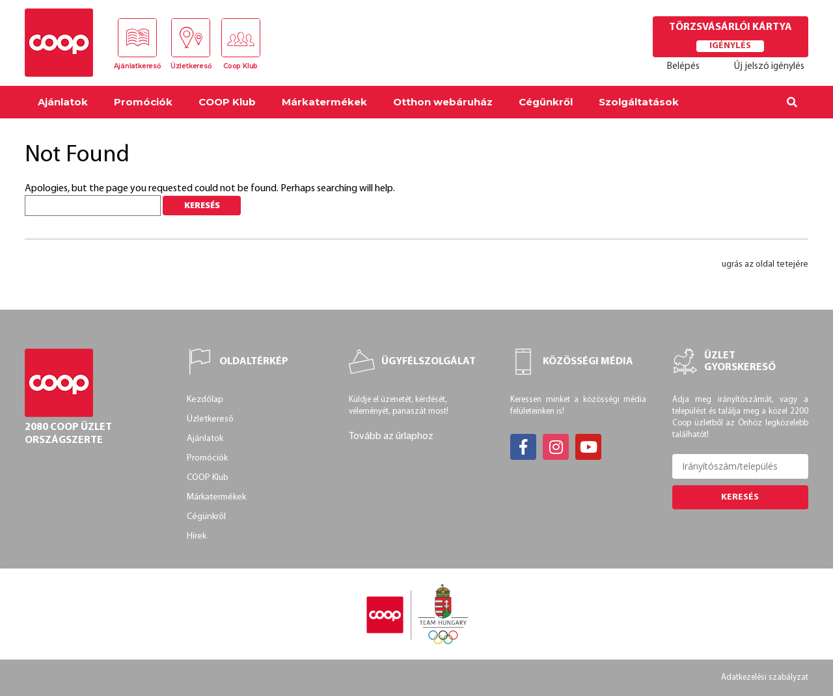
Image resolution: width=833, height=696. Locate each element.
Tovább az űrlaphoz (391, 436)
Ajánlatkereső (137, 66)
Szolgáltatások (639, 102)
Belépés (683, 67)
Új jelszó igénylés (769, 67)
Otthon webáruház (443, 102)
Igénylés (730, 46)
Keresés (740, 497)
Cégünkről (546, 102)
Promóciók (143, 102)
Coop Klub (240, 66)
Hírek (196, 536)
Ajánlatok (63, 102)
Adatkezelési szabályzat (764, 677)
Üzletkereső (191, 66)
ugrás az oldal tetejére (765, 264)
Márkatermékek (324, 102)
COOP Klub (227, 102)
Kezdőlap (205, 400)
